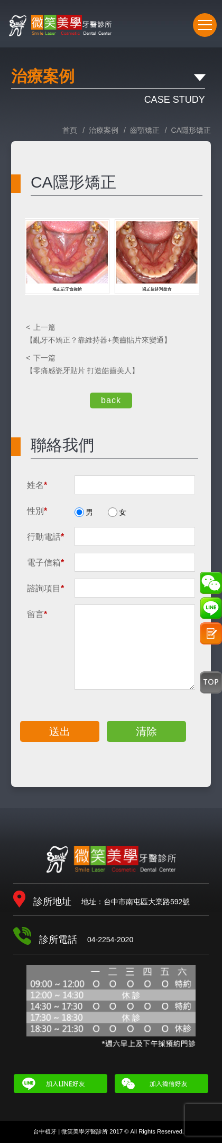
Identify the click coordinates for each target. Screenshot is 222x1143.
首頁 (69, 130)
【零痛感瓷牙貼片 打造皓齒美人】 (111, 363)
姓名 (37, 485)
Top (211, 682)
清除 (146, 731)
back (111, 400)
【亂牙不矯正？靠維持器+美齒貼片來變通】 (111, 332)
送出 (59, 731)
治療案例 (103, 130)
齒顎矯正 (145, 130)
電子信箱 (45, 562)
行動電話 (45, 536)
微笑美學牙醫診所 (111, 859)
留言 (37, 614)
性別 (37, 510)
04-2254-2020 (175, 27)
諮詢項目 (45, 588)
